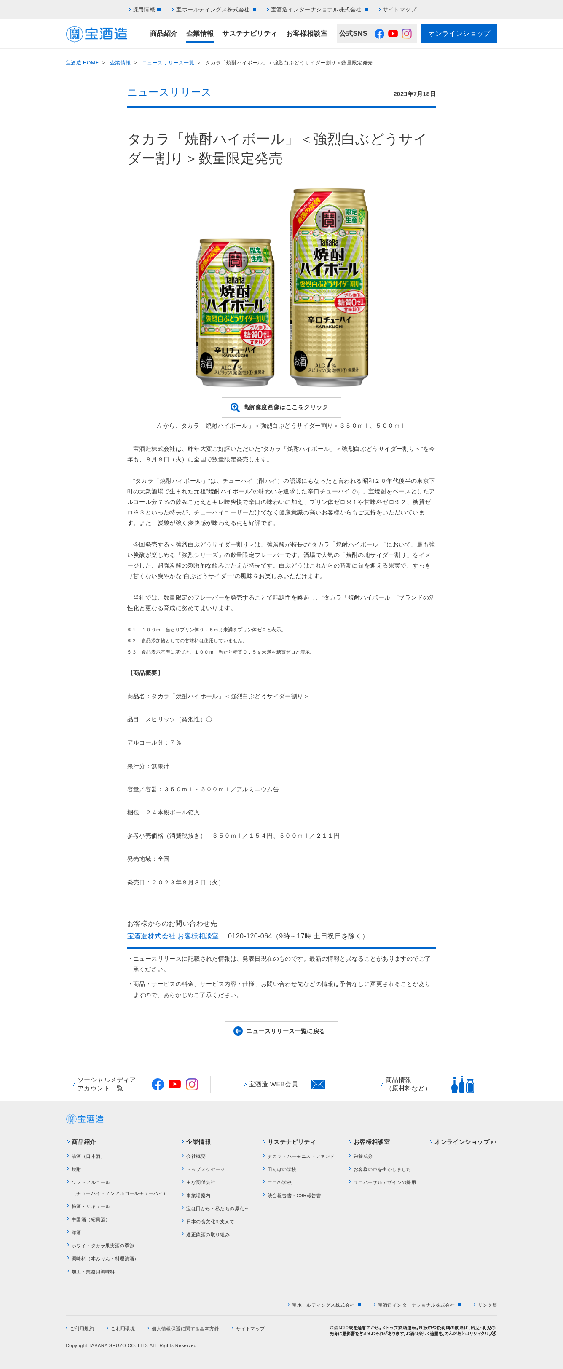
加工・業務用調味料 (93, 1271)
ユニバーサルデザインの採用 (385, 1182)
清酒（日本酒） (88, 1156)
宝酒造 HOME (82, 63)
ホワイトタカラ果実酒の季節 (103, 1245)
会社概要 (196, 1156)
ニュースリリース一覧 (168, 63)
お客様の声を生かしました (382, 1169)
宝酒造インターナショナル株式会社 (316, 9)
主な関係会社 (200, 1182)
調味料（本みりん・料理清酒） (105, 1258)
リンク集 (487, 1304)
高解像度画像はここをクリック (285, 407)
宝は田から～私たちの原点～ (217, 1208)
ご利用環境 (123, 1328)
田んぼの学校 (282, 1169)
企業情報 (200, 33)
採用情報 (144, 9)
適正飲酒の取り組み (208, 1234)
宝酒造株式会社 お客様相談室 (173, 936)
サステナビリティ (249, 33)
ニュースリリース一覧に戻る (285, 1031)
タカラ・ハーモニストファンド (301, 1156)
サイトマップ (400, 9)
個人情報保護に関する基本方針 (185, 1328)
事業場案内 (198, 1195)
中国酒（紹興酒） (91, 1219)
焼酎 (76, 1169)
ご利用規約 (82, 1328)
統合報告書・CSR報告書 (294, 1195)
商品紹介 (164, 33)
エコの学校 (280, 1182)
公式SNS (353, 33)
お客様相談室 (307, 33)
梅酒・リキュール (91, 1206)
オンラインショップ (459, 33)
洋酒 (76, 1232)
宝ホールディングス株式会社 (212, 9)
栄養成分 (363, 1156)
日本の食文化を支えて (210, 1221)
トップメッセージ (205, 1169)
